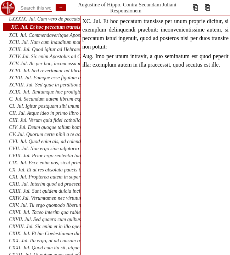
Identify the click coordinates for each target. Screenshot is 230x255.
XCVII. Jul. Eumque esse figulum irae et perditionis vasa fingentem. (78, 77)
